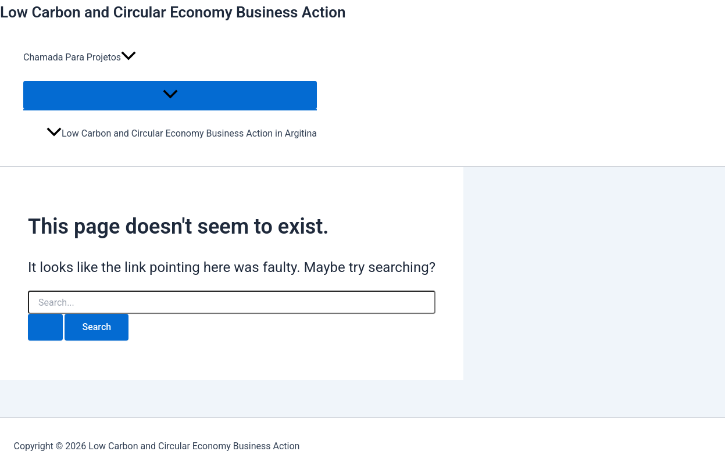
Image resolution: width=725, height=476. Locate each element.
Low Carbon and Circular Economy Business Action (173, 12)
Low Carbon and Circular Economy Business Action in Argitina (182, 133)
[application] (128, 57)
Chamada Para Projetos (79, 57)
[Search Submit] (45, 327)
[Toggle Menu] (170, 95)
